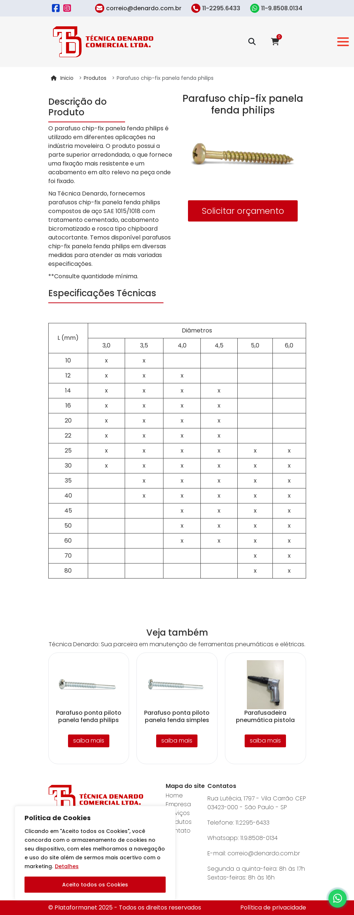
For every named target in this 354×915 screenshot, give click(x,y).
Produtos (95, 78)
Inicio (67, 78)
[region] (95, 853)
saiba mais (88, 740)
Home (174, 795)
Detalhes (67, 866)
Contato (178, 830)
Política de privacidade (273, 907)
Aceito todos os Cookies (95, 884)
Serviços (178, 813)
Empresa (178, 804)
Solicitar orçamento (243, 211)
